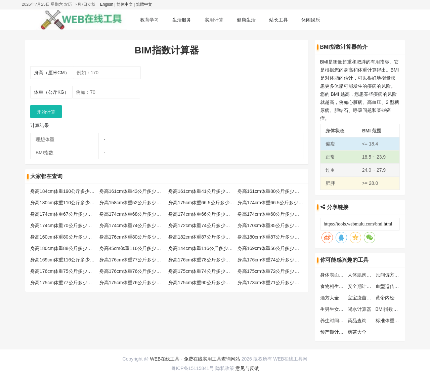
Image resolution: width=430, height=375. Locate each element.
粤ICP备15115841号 (192, 368)
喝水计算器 (359, 309)
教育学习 (149, 20)
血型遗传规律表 (392, 286)
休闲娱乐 (310, 20)
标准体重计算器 (392, 320)
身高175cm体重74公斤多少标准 (201, 271)
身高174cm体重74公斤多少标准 (132, 225)
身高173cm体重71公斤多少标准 (271, 282)
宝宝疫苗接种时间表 (369, 297)
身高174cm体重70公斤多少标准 (63, 225)
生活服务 (181, 20)
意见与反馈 (247, 368)
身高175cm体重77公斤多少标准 (63, 282)
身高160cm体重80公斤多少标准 (63, 237)
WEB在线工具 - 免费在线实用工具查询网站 (195, 359)
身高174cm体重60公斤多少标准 (271, 214)
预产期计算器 (334, 332)
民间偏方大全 (390, 275)
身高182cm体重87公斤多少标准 (201, 237)
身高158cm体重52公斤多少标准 (132, 202)
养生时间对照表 (336, 320)
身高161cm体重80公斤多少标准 (271, 191)
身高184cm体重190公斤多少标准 (64, 191)
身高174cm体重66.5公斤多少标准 (273, 202)
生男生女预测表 (336, 309)
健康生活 (246, 20)
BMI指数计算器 (391, 309)
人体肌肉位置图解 (366, 275)
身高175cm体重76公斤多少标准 (132, 282)
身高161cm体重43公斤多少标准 (132, 191)
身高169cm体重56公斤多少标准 (271, 248)
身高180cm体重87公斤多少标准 (271, 237)
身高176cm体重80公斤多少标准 (132, 237)
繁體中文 (144, 4)
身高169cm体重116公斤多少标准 (64, 259)
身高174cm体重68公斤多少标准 (132, 214)
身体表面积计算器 (339, 275)
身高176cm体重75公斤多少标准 (63, 271)
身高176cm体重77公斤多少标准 (132, 259)
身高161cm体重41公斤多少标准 (201, 191)
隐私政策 (224, 368)
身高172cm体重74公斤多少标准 (201, 225)
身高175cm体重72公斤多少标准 (271, 271)
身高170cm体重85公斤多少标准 (271, 225)
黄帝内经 (385, 297)
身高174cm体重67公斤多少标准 (63, 214)
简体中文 (125, 4)
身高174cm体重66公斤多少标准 (201, 214)
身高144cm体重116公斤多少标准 (202, 248)
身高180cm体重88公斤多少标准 (63, 248)
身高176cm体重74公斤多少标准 (271, 259)
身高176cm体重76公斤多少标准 (132, 271)
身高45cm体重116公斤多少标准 (132, 248)
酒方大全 (329, 297)
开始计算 (46, 112)
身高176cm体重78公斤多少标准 (201, 259)
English (106, 4)
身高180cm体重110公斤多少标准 (64, 202)
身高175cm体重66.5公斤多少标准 (203, 202)
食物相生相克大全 (339, 286)
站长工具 (278, 20)
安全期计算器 (362, 286)
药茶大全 (357, 332)
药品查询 (357, 320)
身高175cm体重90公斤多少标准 (201, 282)
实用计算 (214, 20)
